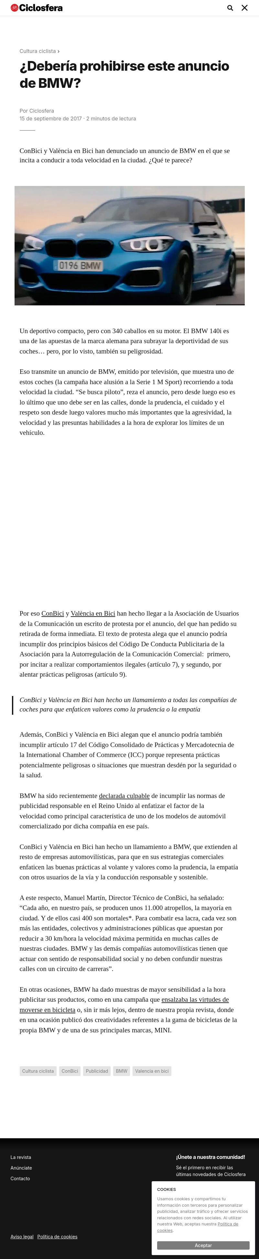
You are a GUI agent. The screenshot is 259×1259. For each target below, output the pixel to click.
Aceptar (203, 1245)
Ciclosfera (41, 110)
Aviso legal (22, 1236)
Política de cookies (58, 1236)
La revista (21, 1157)
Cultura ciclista (38, 51)
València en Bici (93, 613)
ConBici (52, 613)
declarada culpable (124, 796)
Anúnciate (21, 1168)
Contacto (20, 1178)
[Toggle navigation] (245, 8)
